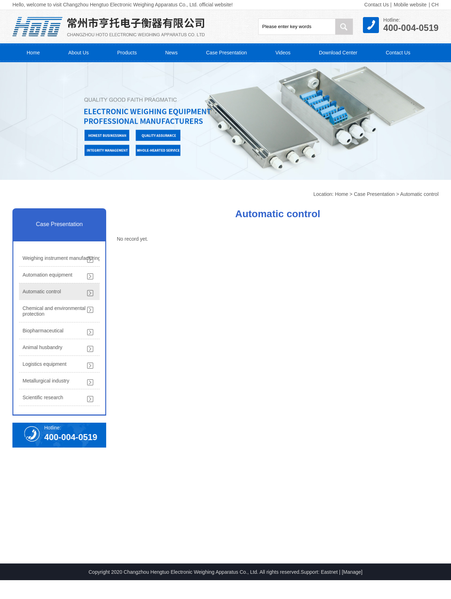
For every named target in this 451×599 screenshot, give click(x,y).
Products (127, 52)
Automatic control (419, 194)
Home (33, 52)
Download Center (338, 52)
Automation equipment (46, 275)
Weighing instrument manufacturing (60, 258)
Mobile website (410, 4)
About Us (78, 52)
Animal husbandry (41, 347)
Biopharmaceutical (41, 330)
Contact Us (376, 4)
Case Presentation (226, 52)
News (171, 52)
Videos (282, 52)
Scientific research (41, 397)
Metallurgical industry (44, 381)
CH (435, 4)
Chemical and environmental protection (52, 311)
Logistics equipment (43, 364)
